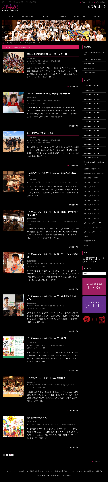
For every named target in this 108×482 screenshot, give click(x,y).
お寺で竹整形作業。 (89, 63)
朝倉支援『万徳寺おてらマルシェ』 (94, 169)
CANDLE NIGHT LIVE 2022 (92, 103)
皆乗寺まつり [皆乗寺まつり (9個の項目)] (95, 258)
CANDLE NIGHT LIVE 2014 (92, 135)
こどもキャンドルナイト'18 (91, 182)
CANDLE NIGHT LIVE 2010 (92, 153)
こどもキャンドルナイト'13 (91, 209)
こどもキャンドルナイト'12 (91, 214)
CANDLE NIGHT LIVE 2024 (92, 94)
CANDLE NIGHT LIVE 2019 (92, 112)
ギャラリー (72, 471)
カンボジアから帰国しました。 (41, 133)
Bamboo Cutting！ (89, 68)
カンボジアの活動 (34, 61)
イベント (45, 16)
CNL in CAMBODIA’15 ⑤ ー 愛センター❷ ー (48, 54)
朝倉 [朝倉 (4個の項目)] (83, 259)
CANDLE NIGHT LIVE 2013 (92, 139)
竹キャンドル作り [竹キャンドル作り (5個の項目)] (89, 262)
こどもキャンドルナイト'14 (91, 205)
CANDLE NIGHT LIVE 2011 (92, 148)
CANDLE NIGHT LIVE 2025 (92, 85)
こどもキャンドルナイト (80, 16)
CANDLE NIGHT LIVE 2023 (92, 99)
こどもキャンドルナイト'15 (36, 63)
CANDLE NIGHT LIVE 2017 (92, 121)
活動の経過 (62, 16)
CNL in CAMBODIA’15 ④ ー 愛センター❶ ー (48, 93)
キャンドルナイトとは (28, 16)
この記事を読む (73, 86)
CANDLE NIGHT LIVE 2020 (92, 108)
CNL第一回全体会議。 (90, 72)
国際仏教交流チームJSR (91, 178)
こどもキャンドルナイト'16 (91, 196)
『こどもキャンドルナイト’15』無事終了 (46, 378)
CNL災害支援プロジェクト (91, 157)
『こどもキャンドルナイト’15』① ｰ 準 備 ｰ (47, 338)
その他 (48, 143)
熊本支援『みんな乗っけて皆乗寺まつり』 (94, 163)
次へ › (11, 454)
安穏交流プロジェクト (90, 241)
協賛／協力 (97, 16)
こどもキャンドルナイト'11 (91, 218)
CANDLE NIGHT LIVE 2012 (92, 144)
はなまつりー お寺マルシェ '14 (92, 227)
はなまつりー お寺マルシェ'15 (92, 223)
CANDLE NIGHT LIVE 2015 (51, 61)
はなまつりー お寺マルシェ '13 (92, 232)
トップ (11, 16)
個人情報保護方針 (101, 2)
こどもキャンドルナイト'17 (91, 191)
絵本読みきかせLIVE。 (37, 417)
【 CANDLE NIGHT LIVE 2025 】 (93, 59)
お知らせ (90, 2)
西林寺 (86, 236)
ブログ (83, 2)
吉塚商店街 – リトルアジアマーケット (94, 173)
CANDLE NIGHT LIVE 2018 (92, 117)
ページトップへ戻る (97, 462)
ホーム (6, 43)
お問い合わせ (100, 471)
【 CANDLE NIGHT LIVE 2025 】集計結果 (94, 54)
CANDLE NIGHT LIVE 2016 (92, 126)
